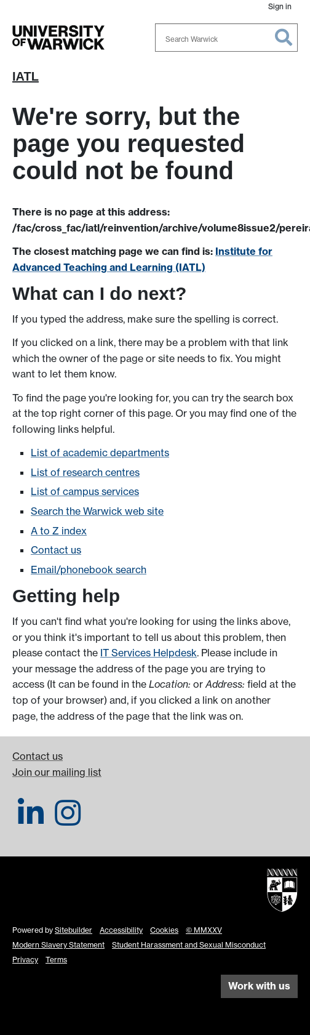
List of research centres (85, 472)
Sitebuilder (73, 930)
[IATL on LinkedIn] (30, 820)
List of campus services (85, 491)
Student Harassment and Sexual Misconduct (189, 944)
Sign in (280, 6)
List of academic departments (100, 452)
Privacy (25, 959)
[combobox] (226, 37)
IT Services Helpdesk (148, 652)
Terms (56, 959)
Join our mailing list (56, 772)
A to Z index (59, 531)
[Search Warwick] (226, 37)
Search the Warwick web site (97, 511)
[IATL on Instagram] (67, 820)
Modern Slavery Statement (58, 944)
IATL (25, 76)
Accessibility (121, 930)
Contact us (56, 550)
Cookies (164, 930)
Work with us (259, 986)
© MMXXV (204, 930)
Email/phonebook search (88, 569)
